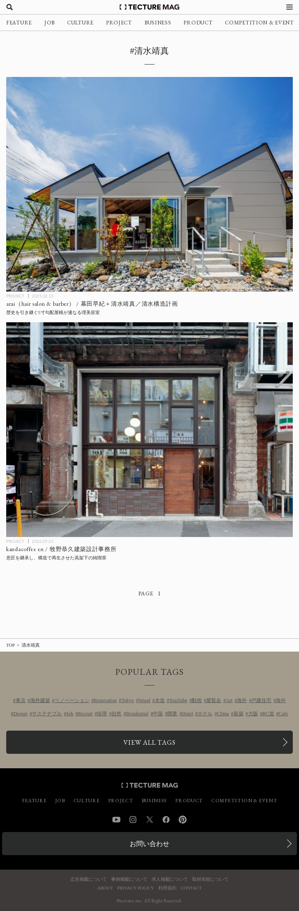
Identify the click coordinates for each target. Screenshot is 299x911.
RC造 (268, 713)
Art (229, 700)
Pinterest (182, 819)
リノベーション (72, 700)
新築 (239, 713)
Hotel (187, 713)
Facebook (166, 819)
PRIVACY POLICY (135, 888)
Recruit (85, 713)
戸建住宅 (261, 700)
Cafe (283, 713)
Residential (137, 713)
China (223, 713)
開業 (172, 713)
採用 (102, 713)
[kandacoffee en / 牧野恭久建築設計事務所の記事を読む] (149, 429)
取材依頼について (210, 879)
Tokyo (127, 700)
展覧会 (213, 700)
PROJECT (119, 22)
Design (20, 713)
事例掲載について (129, 879)
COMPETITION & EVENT (259, 22)
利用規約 (167, 888)
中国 (158, 713)
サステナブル (47, 713)
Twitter (149, 819)
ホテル (205, 713)
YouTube (178, 700)
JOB (49, 22)
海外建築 (40, 700)
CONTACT (191, 888)
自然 (116, 713)
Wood (144, 700)
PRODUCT (197, 22)
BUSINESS (158, 22)
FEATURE (19, 22)
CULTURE (80, 22)
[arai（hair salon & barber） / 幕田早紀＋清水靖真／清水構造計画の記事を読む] (149, 184)
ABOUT (105, 888)
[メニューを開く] (289, 7)
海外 (242, 700)
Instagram (133, 819)
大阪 (253, 713)
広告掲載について (88, 879)
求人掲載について (170, 879)
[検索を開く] (9, 7)
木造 (160, 700)
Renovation (105, 700)
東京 (21, 700)
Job (69, 713)
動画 (197, 700)
